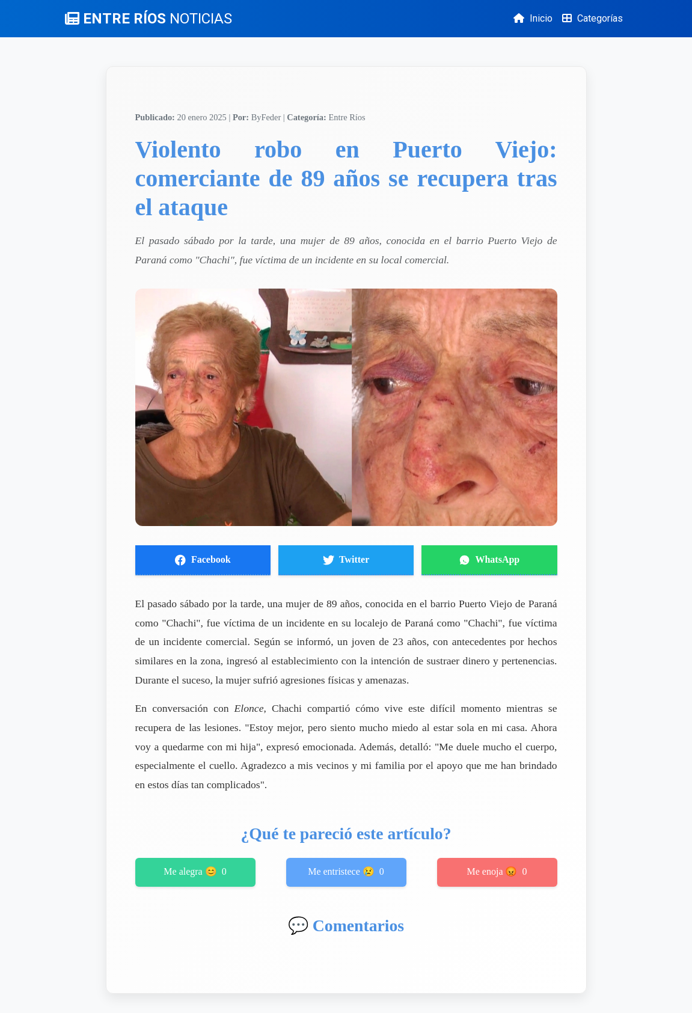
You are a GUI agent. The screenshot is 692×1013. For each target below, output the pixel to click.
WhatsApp (489, 560)
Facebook (203, 560)
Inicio (533, 18)
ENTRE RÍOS (148, 18)
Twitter (346, 560)
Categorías (592, 18)
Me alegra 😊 (195, 872)
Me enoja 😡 (497, 872)
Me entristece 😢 (346, 872)
